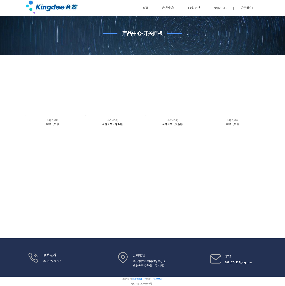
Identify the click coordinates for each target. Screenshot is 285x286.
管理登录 (157, 279)
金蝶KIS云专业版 (112, 124)
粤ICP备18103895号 (141, 283)
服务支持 (194, 8)
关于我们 (246, 8)
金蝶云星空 (232, 120)
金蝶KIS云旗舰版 (172, 124)
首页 (145, 8)
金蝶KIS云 (112, 120)
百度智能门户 (139, 279)
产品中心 (168, 8)
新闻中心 (220, 8)
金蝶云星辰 (52, 120)
